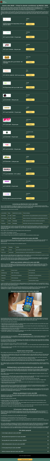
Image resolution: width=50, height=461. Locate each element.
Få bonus (30, 49)
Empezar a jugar (25, 459)
